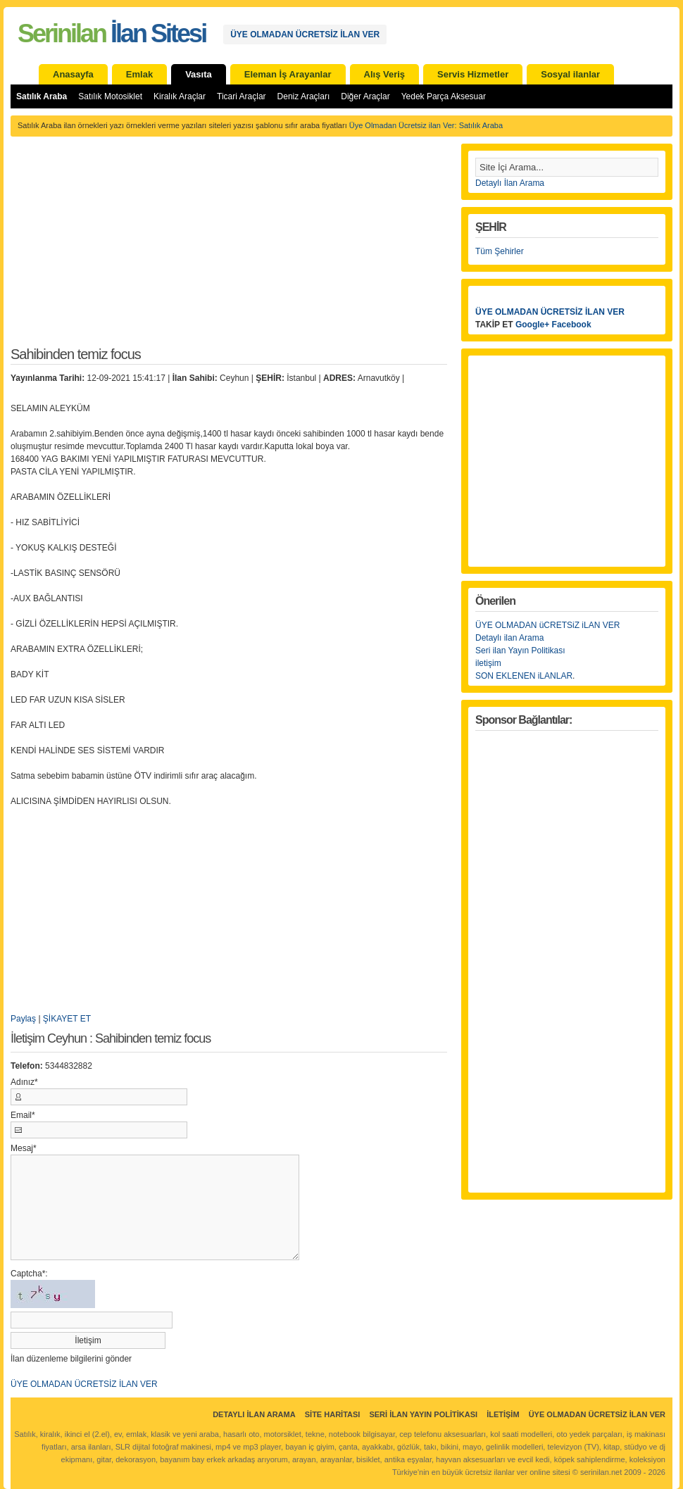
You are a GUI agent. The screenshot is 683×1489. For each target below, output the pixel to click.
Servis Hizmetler (472, 74)
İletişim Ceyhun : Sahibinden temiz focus (111, 1038)
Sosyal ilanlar (570, 74)
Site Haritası (333, 1414)
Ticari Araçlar (241, 96)
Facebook (571, 324)
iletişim (488, 663)
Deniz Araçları (303, 96)
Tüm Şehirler (499, 251)
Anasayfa (73, 74)
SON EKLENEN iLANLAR (523, 676)
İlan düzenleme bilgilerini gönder (71, 1359)
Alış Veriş (385, 74)
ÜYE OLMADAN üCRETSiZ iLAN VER (547, 625)
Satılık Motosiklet (110, 96)
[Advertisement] (229, 249)
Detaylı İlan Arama (509, 183)
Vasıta (198, 74)
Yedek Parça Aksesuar (443, 96)
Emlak (139, 74)
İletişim (503, 1414)
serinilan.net (601, 1472)
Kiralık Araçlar (179, 96)
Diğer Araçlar (365, 96)
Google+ (532, 324)
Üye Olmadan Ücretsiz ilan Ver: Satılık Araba (426, 125)
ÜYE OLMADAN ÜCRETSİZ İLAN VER (305, 34)
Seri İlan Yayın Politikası (423, 1414)
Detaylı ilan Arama (509, 638)
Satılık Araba (41, 96)
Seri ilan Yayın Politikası (520, 650)
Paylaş (23, 1019)
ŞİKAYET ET (67, 1019)
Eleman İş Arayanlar (288, 74)
